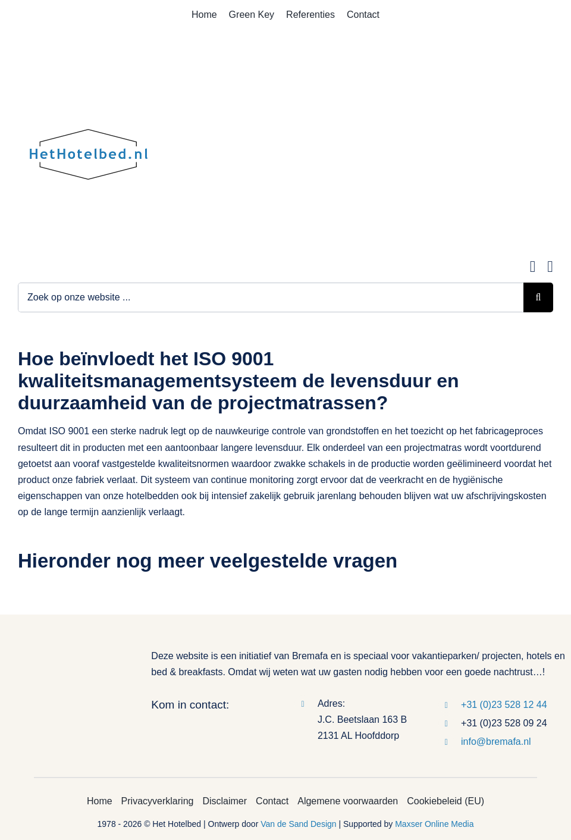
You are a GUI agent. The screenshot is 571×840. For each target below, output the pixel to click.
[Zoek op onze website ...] (270, 297)
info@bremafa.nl (496, 741)
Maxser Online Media (434, 824)
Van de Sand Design (298, 824)
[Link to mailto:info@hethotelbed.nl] (533, 267)
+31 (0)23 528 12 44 (504, 705)
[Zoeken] (538, 297)
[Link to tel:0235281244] (550, 267)
